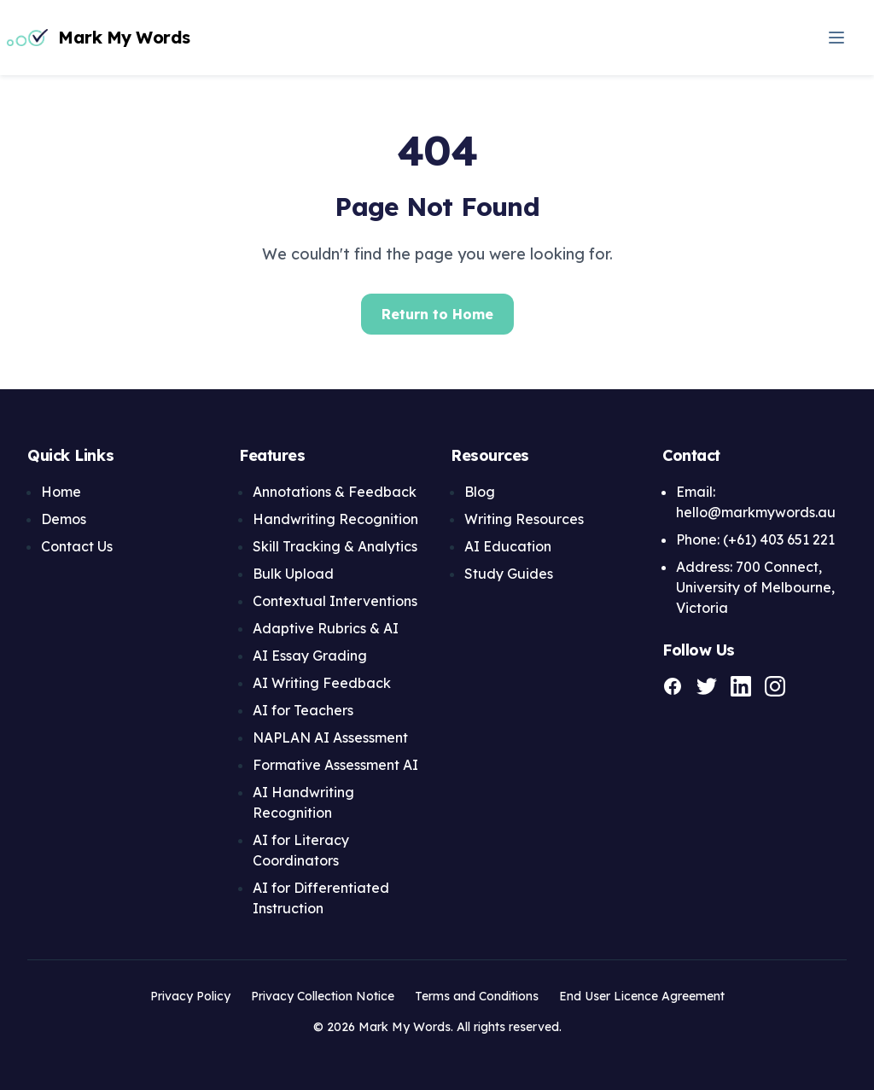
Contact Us (77, 546)
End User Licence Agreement (642, 996)
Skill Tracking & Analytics (335, 546)
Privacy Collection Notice (322, 996)
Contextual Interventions (335, 600)
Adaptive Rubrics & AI (326, 628)
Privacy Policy (190, 996)
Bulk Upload (293, 573)
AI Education (507, 546)
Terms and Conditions (477, 996)
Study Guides (508, 573)
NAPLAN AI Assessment (330, 737)
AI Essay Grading (310, 655)
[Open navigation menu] (836, 37)
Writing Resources (524, 519)
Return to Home (437, 314)
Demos (63, 519)
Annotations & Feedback (335, 491)
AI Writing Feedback (322, 682)
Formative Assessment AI (335, 764)
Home (61, 491)
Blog (479, 491)
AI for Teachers (303, 710)
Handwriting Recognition (335, 519)
